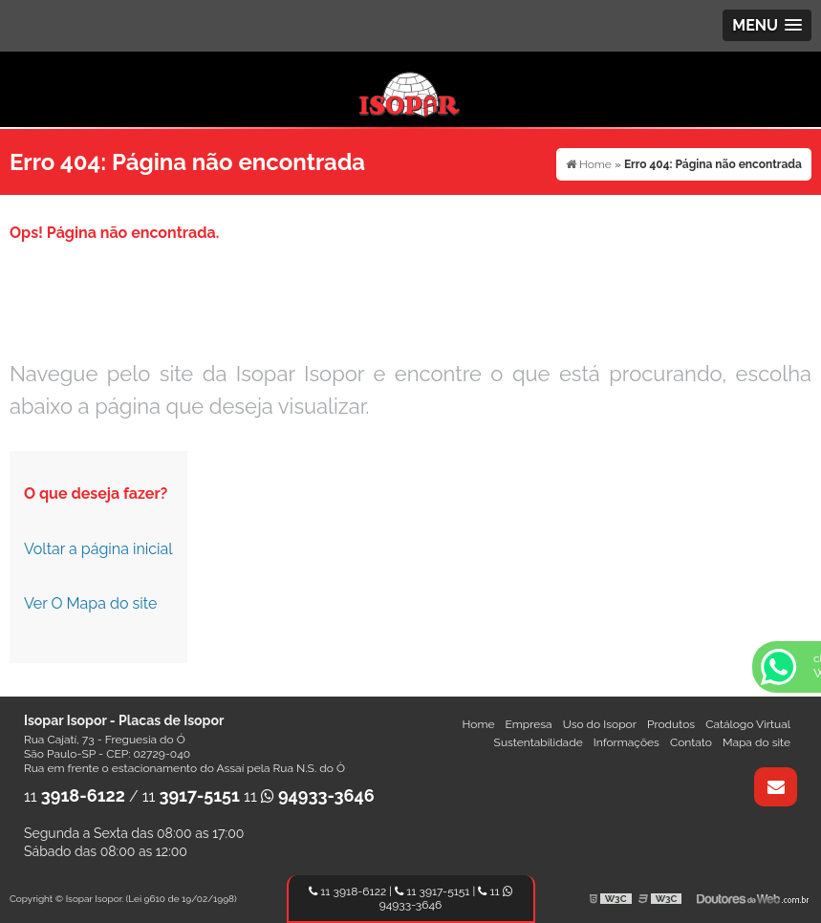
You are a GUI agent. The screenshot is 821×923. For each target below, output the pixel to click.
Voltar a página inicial (98, 549)
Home (478, 724)
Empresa (529, 724)
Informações (626, 742)
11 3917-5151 (432, 891)
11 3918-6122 (347, 891)
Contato (691, 742)
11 (74, 796)
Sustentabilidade (538, 742)
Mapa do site (756, 742)
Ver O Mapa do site (90, 603)
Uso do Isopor (600, 724)
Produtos (671, 724)
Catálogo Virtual (747, 724)
